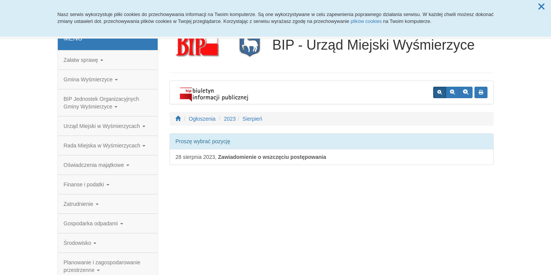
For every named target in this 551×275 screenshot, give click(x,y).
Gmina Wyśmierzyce (91, 79)
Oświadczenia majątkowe (96, 165)
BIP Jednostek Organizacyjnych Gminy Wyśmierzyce (101, 103)
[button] (541, 7)
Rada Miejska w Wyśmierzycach (104, 145)
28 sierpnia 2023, (251, 157)
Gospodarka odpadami (93, 223)
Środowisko (80, 243)
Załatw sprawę (83, 60)
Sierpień (252, 119)
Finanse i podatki (86, 184)
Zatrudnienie (81, 204)
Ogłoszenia (202, 119)
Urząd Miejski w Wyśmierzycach (104, 126)
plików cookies (365, 21)
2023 (230, 119)
